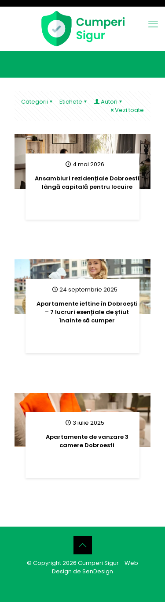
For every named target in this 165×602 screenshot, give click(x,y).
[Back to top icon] (82, 545)
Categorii (37, 101)
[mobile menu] (153, 24)
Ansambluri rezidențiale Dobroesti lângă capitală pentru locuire (87, 182)
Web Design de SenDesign (95, 567)
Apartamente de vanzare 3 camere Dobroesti (87, 441)
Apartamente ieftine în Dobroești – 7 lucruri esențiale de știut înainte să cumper (87, 312)
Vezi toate (126, 110)
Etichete (73, 101)
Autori (108, 101)
